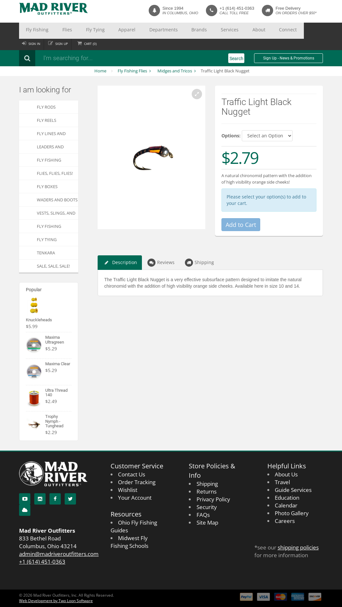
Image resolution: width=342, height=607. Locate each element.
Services (176, 31)
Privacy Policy (213, 499)
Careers (285, 521)
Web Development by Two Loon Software (56, 600)
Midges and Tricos (174, 71)
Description (119, 263)
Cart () (96, 43)
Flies (55, 31)
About (198, 31)
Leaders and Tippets (50, 148)
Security (207, 507)
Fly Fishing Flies (132, 71)
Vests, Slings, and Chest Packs (56, 214)
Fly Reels (46, 120)
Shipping (199, 263)
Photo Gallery (292, 513)
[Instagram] (40, 499)
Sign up (65, 43)
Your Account (135, 497)
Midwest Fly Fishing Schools (129, 541)
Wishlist (127, 490)
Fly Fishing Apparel (49, 228)
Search (236, 58)
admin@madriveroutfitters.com (59, 554)
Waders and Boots (57, 200)
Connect (220, 31)
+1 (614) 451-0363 (236, 8)
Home (100, 71)
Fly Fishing (33, 31)
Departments (127, 31)
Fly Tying (75, 31)
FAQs (203, 514)
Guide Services (293, 490)
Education (287, 497)
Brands (154, 31)
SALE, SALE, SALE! (53, 266)
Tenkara (46, 253)
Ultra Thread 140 (56, 392)
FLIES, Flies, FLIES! (55, 173)
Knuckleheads (39, 319)
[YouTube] (24, 499)
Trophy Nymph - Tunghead (54, 421)
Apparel (98, 31)
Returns (207, 491)
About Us (286, 474)
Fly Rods (46, 107)
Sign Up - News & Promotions (288, 58)
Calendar (286, 505)
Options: (230, 136)
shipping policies (298, 547)
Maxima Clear (57, 363)
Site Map (207, 522)
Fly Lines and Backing (51, 135)
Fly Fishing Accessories (50, 161)
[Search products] (104, 58)
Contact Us (131, 474)
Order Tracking (136, 482)
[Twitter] (70, 499)
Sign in (36, 43)
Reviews (161, 263)
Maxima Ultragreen (54, 339)
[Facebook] (55, 499)
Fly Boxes (47, 186)
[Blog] (24, 510)
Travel (282, 482)
